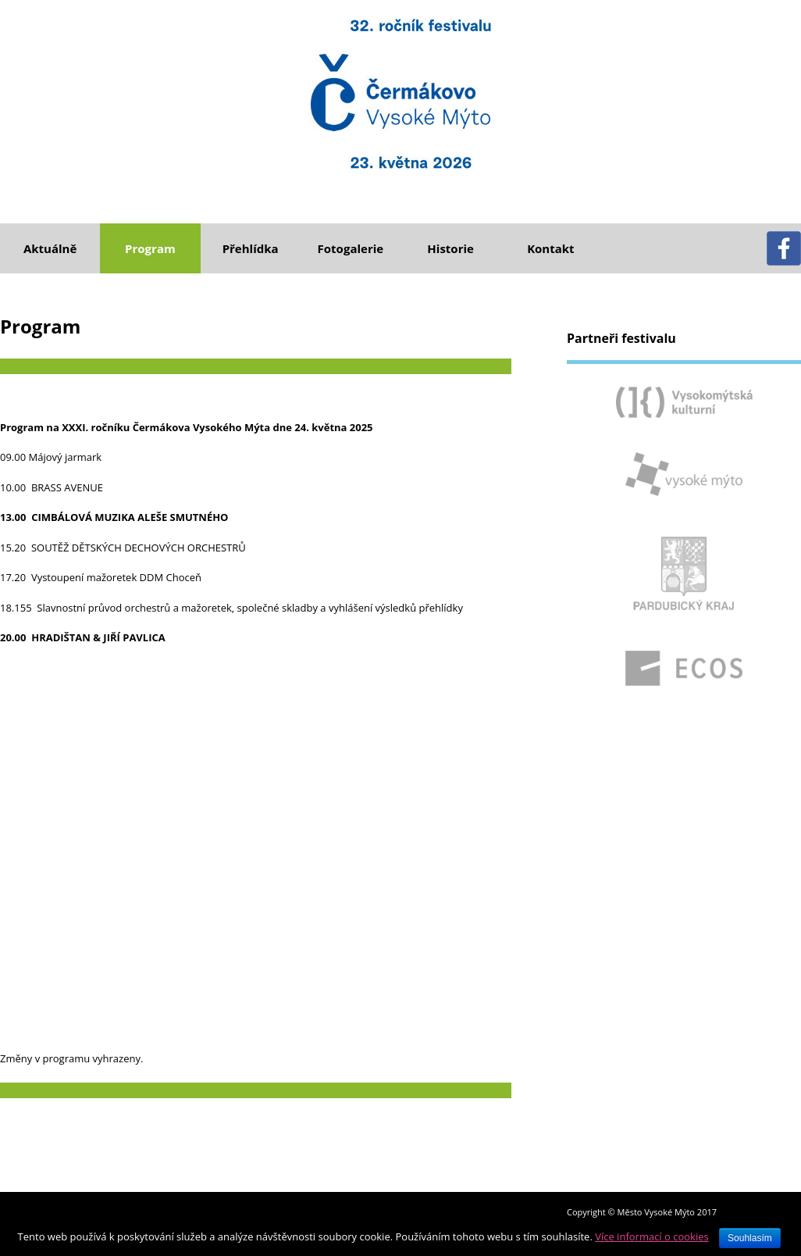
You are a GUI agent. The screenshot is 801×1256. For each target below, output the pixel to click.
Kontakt (551, 248)
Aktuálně (50, 248)
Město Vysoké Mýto (656, 1212)
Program (150, 248)
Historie (450, 248)
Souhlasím (750, 1238)
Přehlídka (250, 248)
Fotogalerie (351, 248)
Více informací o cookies (652, 1236)
